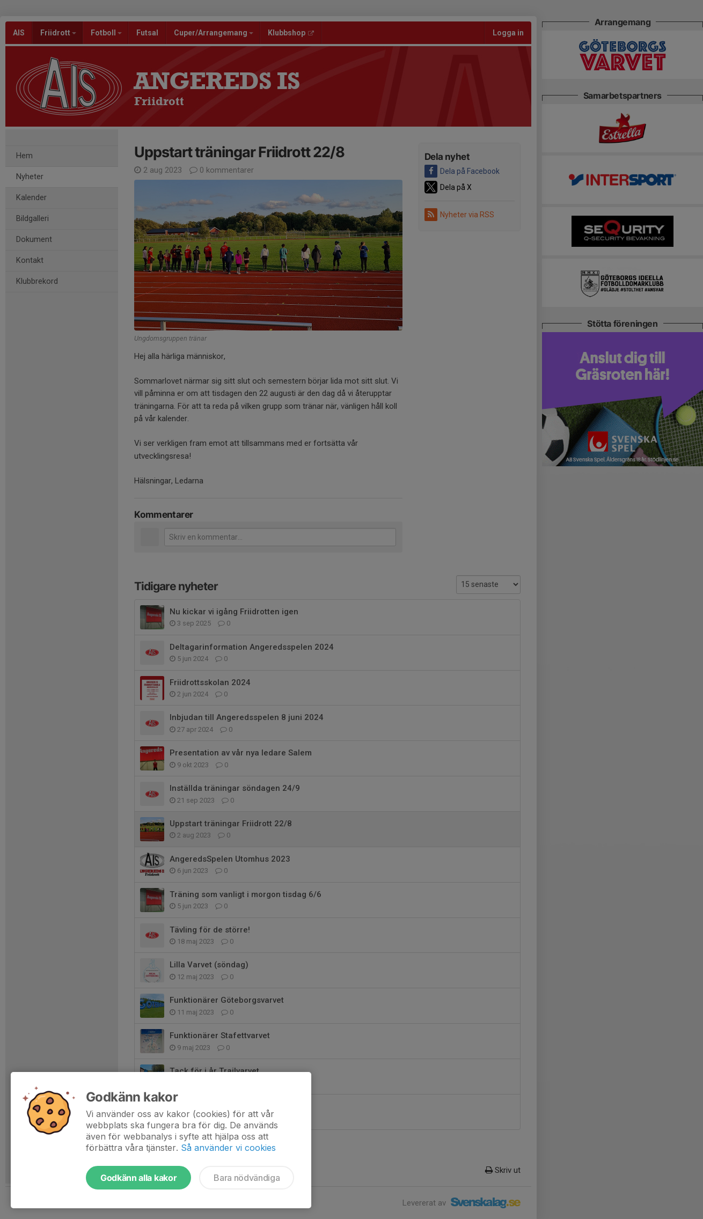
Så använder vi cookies (228, 1147)
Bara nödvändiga (247, 1177)
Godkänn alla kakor (138, 1177)
